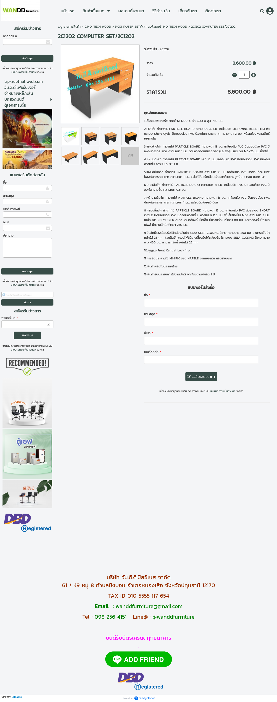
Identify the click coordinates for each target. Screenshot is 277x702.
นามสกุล (8, 195)
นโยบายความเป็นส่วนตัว (23, 72)
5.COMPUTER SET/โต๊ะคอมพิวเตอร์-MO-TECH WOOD (151, 26)
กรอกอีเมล (10, 36)
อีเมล (6, 222)
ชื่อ (5, 182)
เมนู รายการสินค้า (69, 26)
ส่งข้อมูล (27, 335)
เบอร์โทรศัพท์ (11, 209)
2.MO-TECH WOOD (98, 26)
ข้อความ (8, 235)
